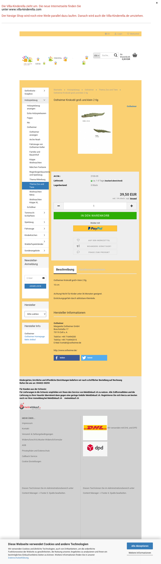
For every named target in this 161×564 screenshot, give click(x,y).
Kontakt (25, 428)
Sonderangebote (32, 250)
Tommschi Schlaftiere (30, 214)
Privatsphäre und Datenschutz (36, 450)
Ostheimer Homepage (35, 336)
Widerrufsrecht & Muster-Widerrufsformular (42, 439)
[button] (107, 33)
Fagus (30, 118)
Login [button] (118, 34)
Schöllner (31, 207)
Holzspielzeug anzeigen (33, 107)
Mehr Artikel (30, 339)
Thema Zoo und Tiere (36, 185)
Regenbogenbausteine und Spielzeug (39, 173)
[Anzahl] (95, 206)
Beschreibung (65, 269)
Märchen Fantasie (37, 167)
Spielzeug (29, 222)
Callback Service (29, 456)
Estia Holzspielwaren (36, 113)
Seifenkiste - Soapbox (30, 92)
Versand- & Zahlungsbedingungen (37, 434)
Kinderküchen (31, 235)
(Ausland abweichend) (113, 181)
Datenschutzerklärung (18, 558)
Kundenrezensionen (92, 269)
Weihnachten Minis (35, 193)
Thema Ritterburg (37, 179)
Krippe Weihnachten (35, 161)
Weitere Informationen (140, 552)
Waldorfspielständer (34, 244)
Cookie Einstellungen (31, 461)
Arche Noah (34, 139)
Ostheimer (132, 106)
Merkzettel (133, 34)
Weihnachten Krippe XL (35, 201)
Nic (28, 122)
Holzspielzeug (31, 100)
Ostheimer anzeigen (34, 133)
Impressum (27, 423)
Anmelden (35, 286)
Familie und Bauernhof (34, 153)
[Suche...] (96, 55)
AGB (24, 445)
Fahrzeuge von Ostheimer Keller (37, 146)
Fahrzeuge (29, 228)
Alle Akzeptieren (139, 546)
